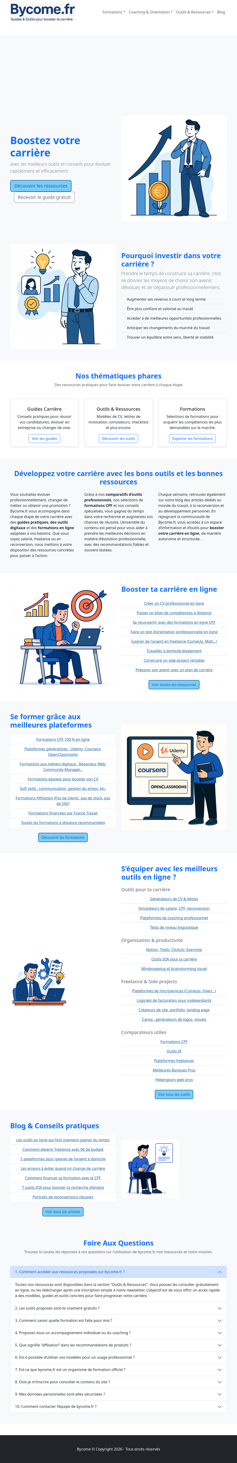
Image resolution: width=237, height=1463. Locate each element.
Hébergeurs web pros (174, 1079)
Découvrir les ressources (40, 186)
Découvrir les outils (118, 438)
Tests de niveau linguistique (174, 927)
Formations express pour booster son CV (63, 779)
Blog (221, 12)
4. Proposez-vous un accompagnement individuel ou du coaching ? (73, 1332)
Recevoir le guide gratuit (44, 197)
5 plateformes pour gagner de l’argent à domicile (62, 1158)
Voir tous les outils (174, 1094)
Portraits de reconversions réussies (63, 1196)
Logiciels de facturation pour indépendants (174, 1000)
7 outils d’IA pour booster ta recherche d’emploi (63, 1187)
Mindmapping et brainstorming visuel (174, 968)
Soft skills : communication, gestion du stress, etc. (63, 788)
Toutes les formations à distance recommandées (63, 822)
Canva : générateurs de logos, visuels (174, 1019)
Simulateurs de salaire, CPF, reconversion (174, 908)
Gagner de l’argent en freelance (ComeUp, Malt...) (174, 641)
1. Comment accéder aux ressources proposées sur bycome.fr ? (70, 1271)
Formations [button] (112, 12)
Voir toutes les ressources (174, 684)
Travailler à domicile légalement (174, 650)
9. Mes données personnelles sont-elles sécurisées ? (60, 1394)
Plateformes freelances (174, 1060)
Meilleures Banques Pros (174, 1070)
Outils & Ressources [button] (193, 12)
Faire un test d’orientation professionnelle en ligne (174, 631)
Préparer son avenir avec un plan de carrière (174, 669)
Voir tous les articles (63, 1211)
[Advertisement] (118, 80)
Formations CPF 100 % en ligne (63, 739)
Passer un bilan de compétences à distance (174, 612)
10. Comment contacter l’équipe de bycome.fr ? (56, 1406)
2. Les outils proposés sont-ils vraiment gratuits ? (57, 1308)
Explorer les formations (192, 438)
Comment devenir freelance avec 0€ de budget (62, 1149)
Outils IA (174, 1051)
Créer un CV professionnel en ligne (174, 603)
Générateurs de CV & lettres (174, 898)
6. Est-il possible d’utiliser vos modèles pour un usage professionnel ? (75, 1357)
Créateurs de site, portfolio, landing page (174, 1009)
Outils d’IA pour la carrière (174, 959)
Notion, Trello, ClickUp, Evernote (174, 949)
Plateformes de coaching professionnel (174, 917)
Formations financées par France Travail (62, 813)
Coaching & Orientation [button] (149, 12)
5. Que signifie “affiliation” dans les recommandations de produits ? (73, 1345)
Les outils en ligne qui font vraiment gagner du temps (63, 1139)
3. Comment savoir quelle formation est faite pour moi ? (63, 1320)
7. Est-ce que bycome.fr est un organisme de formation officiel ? (70, 1369)
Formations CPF (174, 1041)
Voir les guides (44, 438)
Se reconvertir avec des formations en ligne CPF (174, 622)
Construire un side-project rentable (174, 660)
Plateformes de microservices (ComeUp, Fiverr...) (174, 990)
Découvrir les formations (62, 837)
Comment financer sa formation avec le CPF (63, 1177)
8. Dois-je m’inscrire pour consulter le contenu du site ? (62, 1381)
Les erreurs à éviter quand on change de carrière (63, 1168)
